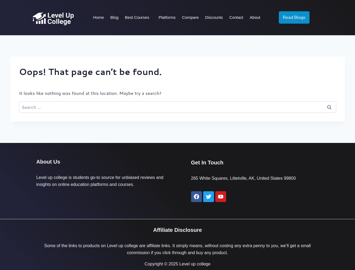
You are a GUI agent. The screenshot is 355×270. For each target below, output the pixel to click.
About (255, 17)
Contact (236, 17)
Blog (114, 17)
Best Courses (137, 17)
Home (98, 17)
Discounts (214, 17)
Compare (190, 17)
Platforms (167, 17)
